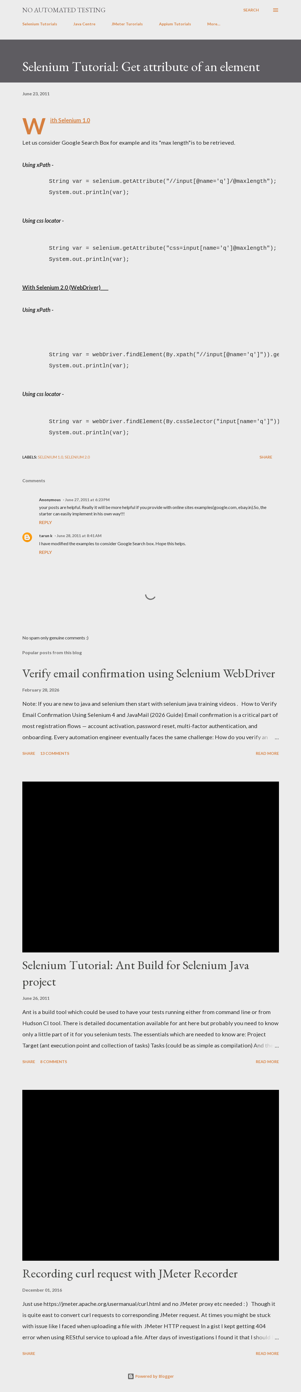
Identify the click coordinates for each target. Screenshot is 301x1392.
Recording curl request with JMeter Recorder (130, 1273)
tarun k (45, 535)
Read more (267, 753)
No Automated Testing (63, 10)
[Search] (251, 10)
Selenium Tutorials (39, 23)
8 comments (53, 1061)
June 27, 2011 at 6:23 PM (87, 499)
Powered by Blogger (150, 1376)
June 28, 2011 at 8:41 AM (79, 535)
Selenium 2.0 (77, 457)
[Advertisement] (123, 327)
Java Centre (84, 23)
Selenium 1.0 (50, 457)
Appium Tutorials (175, 23)
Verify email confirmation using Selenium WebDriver (148, 673)
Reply (45, 522)
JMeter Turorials (127, 23)
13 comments (54, 753)
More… (213, 23)
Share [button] (265, 457)
